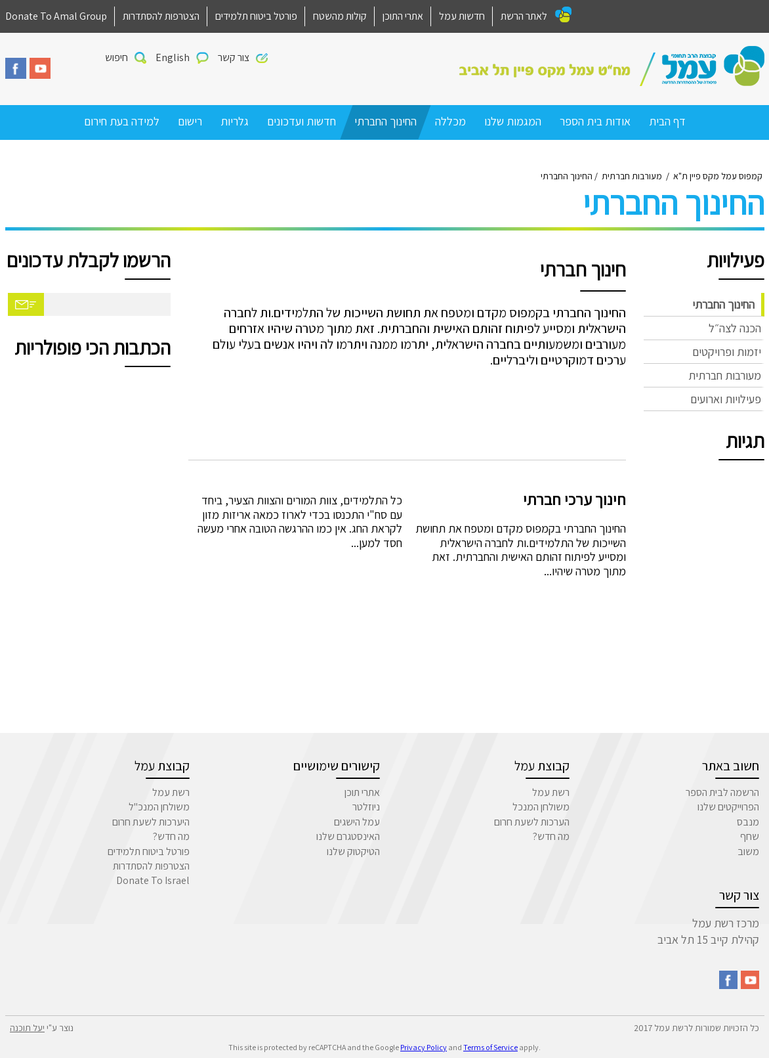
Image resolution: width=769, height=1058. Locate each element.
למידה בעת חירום (121, 121)
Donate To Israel (153, 880)
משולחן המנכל (541, 807)
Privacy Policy (423, 1047)
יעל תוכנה (27, 1028)
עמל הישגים (357, 822)
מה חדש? (551, 836)
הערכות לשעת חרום (532, 822)
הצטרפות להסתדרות (161, 16)
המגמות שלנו (512, 121)
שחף (749, 836)
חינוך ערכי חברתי (574, 499)
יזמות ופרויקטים (726, 351)
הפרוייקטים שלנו (728, 807)
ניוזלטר (366, 807)
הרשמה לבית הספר (722, 792)
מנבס (748, 822)
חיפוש (116, 57)
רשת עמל (551, 792)
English (173, 57)
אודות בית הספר (595, 121)
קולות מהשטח (340, 16)
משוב (748, 851)
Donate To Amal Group (56, 16)
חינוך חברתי (583, 269)
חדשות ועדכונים (301, 121)
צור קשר (233, 57)
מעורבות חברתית (724, 375)
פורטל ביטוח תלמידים (256, 16)
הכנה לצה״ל (735, 328)
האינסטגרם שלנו (348, 836)
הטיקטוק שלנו (353, 851)
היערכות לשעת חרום (151, 822)
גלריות (234, 121)
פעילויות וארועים (725, 399)
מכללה (450, 121)
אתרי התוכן (403, 16)
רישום (190, 121)
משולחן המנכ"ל (159, 807)
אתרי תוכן (362, 792)
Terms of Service (490, 1047)
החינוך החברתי (385, 121)
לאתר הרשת (524, 16)
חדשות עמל (462, 16)
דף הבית (667, 121)
